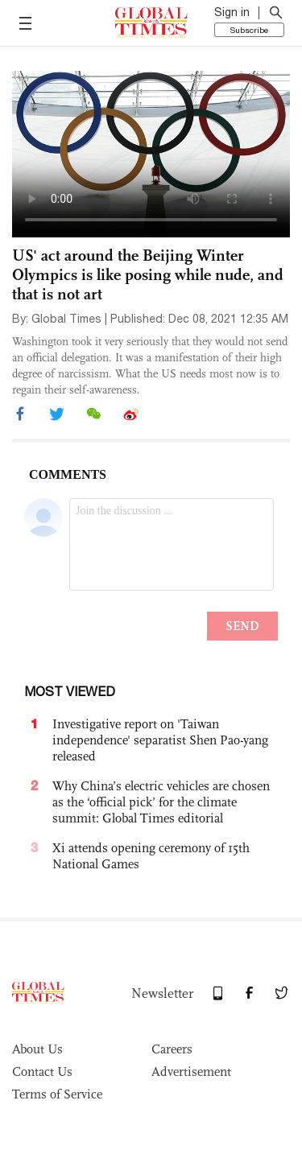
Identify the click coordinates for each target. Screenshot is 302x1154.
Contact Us (42, 1071)
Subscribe (249, 30)
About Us (37, 1049)
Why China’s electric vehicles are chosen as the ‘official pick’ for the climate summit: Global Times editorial (161, 802)
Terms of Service (57, 1094)
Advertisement (191, 1071)
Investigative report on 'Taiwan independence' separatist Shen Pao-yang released (160, 740)
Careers (171, 1049)
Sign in (232, 12)
